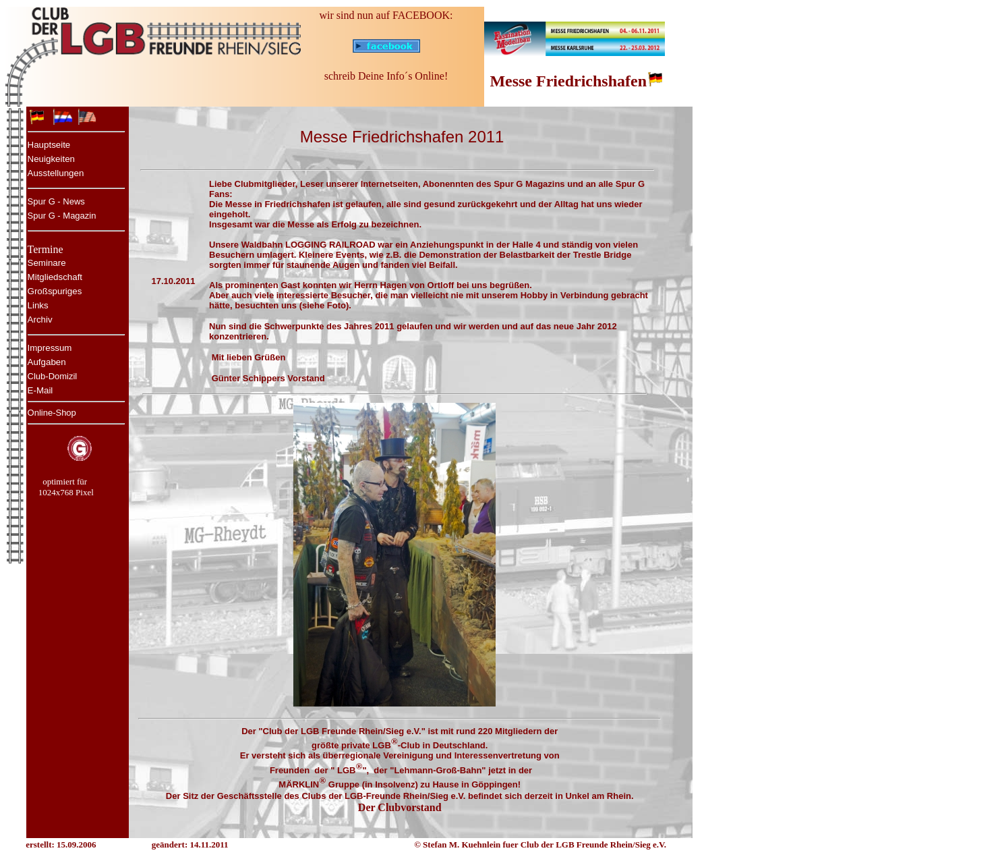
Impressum (50, 348)
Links (38, 305)
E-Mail (40, 390)
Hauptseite (49, 145)
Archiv (40, 319)
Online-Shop (52, 413)
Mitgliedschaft (55, 277)
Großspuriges (55, 291)
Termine (45, 249)
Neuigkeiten (51, 159)
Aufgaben (47, 362)
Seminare (47, 263)
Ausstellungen (56, 173)
